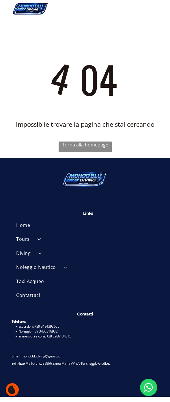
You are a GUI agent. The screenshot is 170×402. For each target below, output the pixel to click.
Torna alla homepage (85, 145)
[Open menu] (157, 8)
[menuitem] (88, 225)
